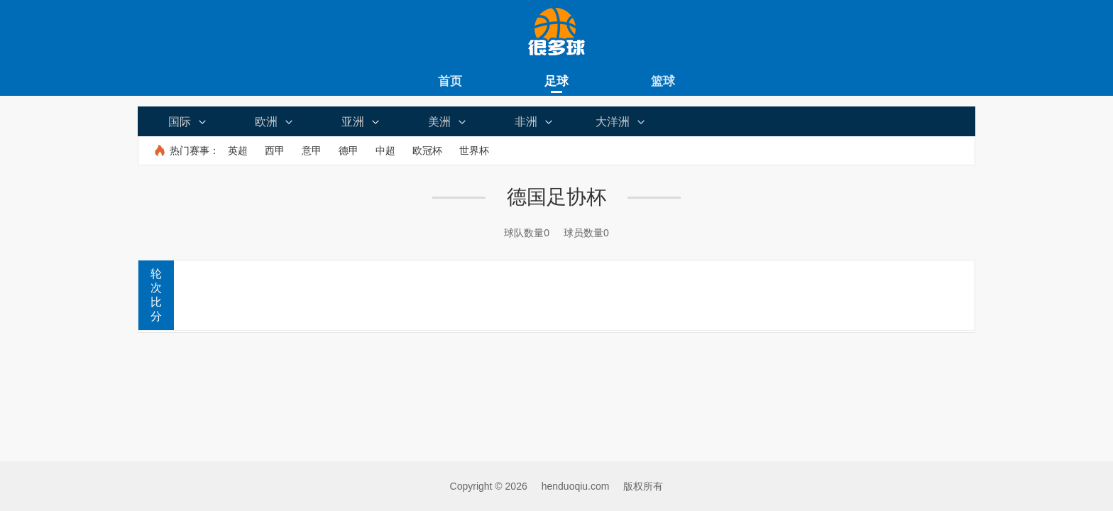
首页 (450, 81)
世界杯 (474, 150)
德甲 (348, 150)
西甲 (275, 150)
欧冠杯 (427, 150)
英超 (238, 150)
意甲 (312, 150)
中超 (385, 150)
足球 (556, 81)
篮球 (663, 81)
